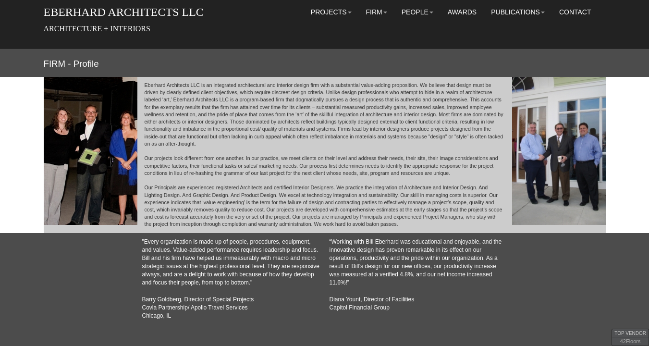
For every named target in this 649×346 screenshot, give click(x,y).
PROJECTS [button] (331, 12)
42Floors (630, 341)
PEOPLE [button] (417, 12)
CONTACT (575, 12)
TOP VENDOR (630, 333)
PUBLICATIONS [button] (518, 12)
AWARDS (462, 12)
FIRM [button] (376, 12)
